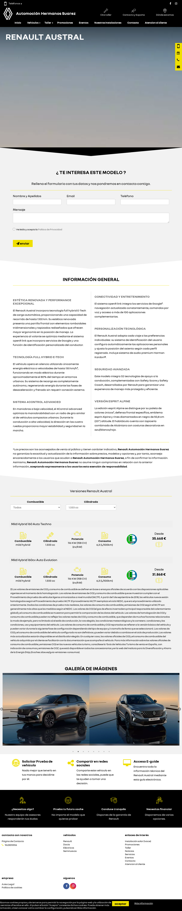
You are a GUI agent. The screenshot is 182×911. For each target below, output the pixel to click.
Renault (67, 841)
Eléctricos (68, 848)
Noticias (129, 851)
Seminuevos (70, 851)
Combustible (35, 501)
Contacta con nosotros (17, 835)
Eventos (83, 22)
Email (71, 196)
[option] (47, 709)
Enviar (22, 243)
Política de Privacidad (50, 229)
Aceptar (120, 903)
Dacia (66, 844)
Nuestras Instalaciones (107, 22)
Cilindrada (91, 501)
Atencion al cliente (156, 22)
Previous (1, 709)
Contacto (133, 22)
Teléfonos (12, 3)
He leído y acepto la (39, 229)
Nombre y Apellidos (27, 196)
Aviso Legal (8, 884)
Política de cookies (12, 887)
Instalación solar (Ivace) (138, 841)
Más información (86, 908)
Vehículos (32, 22)
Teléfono (127, 196)
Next (179, 709)
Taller (48, 22)
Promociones (65, 22)
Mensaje (19, 209)
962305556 (11, 845)
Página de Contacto (13, 841)
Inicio (18, 22)
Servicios (130, 854)
